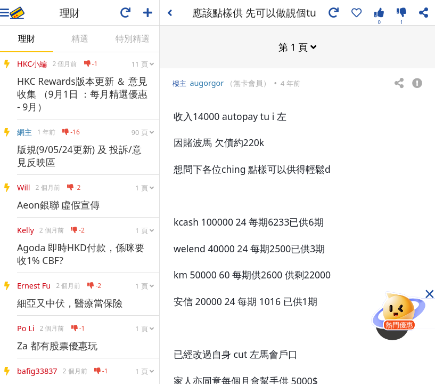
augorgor (207, 82)
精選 (79, 38)
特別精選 (133, 38)
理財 (26, 38)
